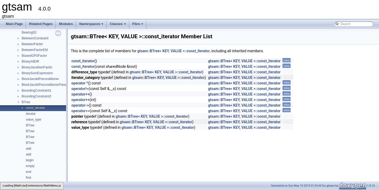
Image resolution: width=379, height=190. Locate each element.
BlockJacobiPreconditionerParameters (48, 85)
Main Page (14, 24)
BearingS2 (29, 32)
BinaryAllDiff (30, 61)
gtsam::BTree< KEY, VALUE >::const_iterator (173, 51)
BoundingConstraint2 (36, 96)
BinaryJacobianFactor (37, 67)
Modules (66, 24)
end (28, 172)
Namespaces (91, 25)
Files (138, 25)
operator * (79, 83)
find (28, 177)
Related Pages (41, 24)
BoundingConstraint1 (36, 90)
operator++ (80, 94)
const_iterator (35, 108)
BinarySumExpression (37, 73)
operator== (80, 111)
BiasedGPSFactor (34, 56)
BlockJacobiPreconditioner (40, 79)
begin (30, 160)
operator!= (80, 89)
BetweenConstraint (35, 38)
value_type (33, 119)
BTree (26, 102)
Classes (118, 25)
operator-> (80, 105)
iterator (31, 114)
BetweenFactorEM (35, 50)
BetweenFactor (32, 44)
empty (30, 166)
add (28, 148)
